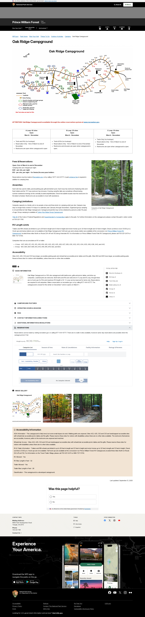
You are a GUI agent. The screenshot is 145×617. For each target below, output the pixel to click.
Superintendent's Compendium (54, 217)
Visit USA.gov (57, 613)
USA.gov (108, 603)
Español (76, 527)
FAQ (75, 520)
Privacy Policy (17, 606)
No (54, 502)
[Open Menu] (128, 4)
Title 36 (14, 217)
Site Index (77, 524)
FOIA (14, 609)
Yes (54, 497)
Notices (45, 603)
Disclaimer (77, 606)
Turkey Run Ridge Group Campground (50, 212)
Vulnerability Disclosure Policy (84, 609)
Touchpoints (87, 509)
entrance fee (73, 177)
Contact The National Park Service (54, 606)
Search (117, 5)
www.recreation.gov (91, 122)
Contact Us (16, 533)
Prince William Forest (25, 22)
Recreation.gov (38, 177)
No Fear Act (78, 603)
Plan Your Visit (17, 28)
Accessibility (16, 603)
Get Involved (43, 28)
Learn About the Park (31, 28)
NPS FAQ (46, 609)
